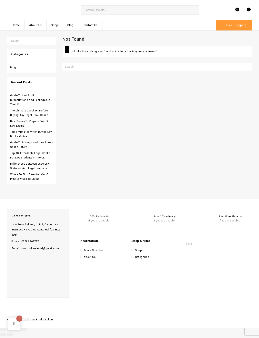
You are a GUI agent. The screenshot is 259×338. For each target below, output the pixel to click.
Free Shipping (236, 25)
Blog (70, 25)
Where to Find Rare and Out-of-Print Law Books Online (30, 176)
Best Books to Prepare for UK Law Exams (29, 123)
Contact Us (90, 25)
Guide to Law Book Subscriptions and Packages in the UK (30, 100)
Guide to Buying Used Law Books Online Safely (31, 144)
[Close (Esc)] (24, 329)
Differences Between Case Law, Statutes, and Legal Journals (30, 166)
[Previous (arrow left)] (3, 334)
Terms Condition (93, 250)
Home (16, 25)
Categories (142, 256)
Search (194, 9)
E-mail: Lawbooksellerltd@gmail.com (35, 248)
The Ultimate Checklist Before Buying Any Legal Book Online (29, 113)
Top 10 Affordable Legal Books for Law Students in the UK (30, 155)
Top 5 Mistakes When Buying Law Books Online (31, 134)
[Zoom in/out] (3, 329)
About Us (35, 25)
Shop (54, 25)
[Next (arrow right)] (10, 334)
